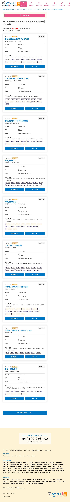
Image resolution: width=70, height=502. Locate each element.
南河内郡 (48, 472)
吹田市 (32, 468)
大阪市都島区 (5, 462)
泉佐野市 (4, 470)
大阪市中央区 (39, 466)
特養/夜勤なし (10, 160)
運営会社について (48, 450)
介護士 (4, 479)
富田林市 (9, 470)
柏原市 (40, 470)
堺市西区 (59, 466)
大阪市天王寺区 (44, 462)
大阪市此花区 (19, 462)
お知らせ (42, 450)
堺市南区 (4, 468)
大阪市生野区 (20, 464)
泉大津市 (37, 468)
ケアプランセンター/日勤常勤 (17, 78)
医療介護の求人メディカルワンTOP (11, 9)
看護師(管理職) (45, 481)
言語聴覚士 (29, 479)
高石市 (57, 470)
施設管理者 (12, 483)
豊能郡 (35, 472)
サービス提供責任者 (20, 483)
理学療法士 (18, 479)
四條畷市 (13, 472)
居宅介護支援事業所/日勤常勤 (17, 38)
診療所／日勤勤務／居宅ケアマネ (18, 330)
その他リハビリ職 (29, 483)
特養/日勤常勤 (10, 201)
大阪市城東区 (32, 464)
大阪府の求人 (38, 9)
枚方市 (53, 468)
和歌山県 (33, 456)
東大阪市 (4, 472)
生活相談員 (11, 481)
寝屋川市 (14, 470)
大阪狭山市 (23, 472)
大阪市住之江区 (19, 466)
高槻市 (41, 468)
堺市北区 (9, 468)
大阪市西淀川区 (59, 462)
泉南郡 (43, 472)
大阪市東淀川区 (6, 464)
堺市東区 (54, 466)
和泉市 (32, 470)
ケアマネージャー (52, 479)
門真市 (49, 470)
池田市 (28, 468)
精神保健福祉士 (41, 483)
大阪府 (12, 456)
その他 (35, 483)
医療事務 (16, 481)
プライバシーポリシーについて (9, 493)
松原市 (24, 470)
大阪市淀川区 (5, 466)
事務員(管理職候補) (36, 481)
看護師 (13, 479)
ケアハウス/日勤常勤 (13, 245)
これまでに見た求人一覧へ (24, 413)
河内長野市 (20, 470)
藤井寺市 (62, 470)
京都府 (20, 456)
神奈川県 (28, 456)
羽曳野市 (45, 470)
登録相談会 (12, 450)
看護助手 (8, 479)
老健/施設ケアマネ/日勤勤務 (16, 120)
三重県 (24, 456)
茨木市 (57, 468)
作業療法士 (24, 479)
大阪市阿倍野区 (39, 464)
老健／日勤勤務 (11, 369)
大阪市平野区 (26, 466)
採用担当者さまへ (19, 450)
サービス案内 (5, 450)
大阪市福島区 (12, 462)
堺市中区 (50, 466)
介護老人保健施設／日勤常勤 (16, 286)
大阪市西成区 (61, 464)
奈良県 (8, 456)
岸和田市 (20, 468)
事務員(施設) (22, 481)
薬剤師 (34, 479)
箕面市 (36, 470)
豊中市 (24, 468)
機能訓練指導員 (6, 483)
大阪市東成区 (13, 464)
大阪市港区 (31, 462)
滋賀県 (16, 456)
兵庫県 (4, 456)
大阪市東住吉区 (54, 464)
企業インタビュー (27, 450)
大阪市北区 (33, 466)
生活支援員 (45, 479)
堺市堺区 (45, 466)
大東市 (28, 470)
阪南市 (27, 472)
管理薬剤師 (39, 479)
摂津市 (53, 470)
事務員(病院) (28, 481)
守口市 (49, 468)
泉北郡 (39, 472)
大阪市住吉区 (46, 464)
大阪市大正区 (37, 462)
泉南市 (9, 472)
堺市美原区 (15, 468)
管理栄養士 (55, 481)
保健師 (50, 481)
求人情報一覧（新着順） (27, 9)
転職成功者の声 (35, 450)
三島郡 (31, 472)
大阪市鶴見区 (12, 466)
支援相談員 (5, 481)
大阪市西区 (25, 462)
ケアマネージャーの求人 (57, 9)
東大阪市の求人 (46, 9)
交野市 (18, 472)
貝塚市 (45, 468)
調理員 (64, 481)
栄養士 (60, 481)
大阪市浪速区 (51, 462)
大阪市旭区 (26, 464)
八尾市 (61, 468)
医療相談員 (59, 479)
